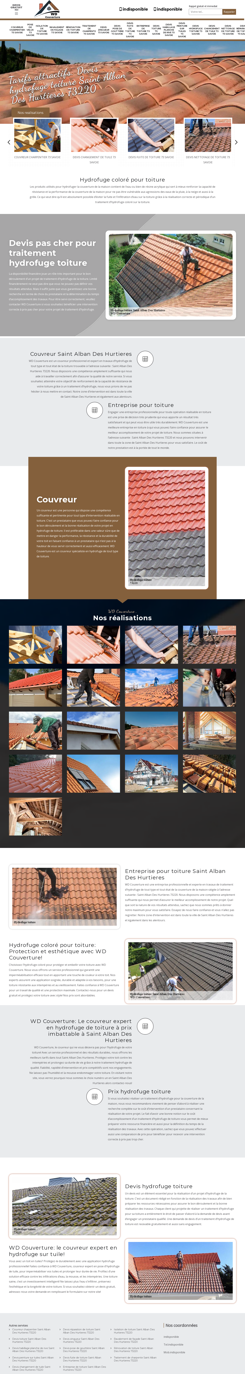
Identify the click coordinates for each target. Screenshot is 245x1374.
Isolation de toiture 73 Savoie (42, 29)
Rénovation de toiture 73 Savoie (73, 30)
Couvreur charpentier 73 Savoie (17, 30)
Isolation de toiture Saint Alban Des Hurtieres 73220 (134, 1331)
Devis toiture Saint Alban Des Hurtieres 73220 (29, 1340)
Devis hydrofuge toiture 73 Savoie (196, 29)
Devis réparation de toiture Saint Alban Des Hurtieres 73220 (81, 1331)
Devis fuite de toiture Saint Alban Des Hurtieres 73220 (82, 1359)
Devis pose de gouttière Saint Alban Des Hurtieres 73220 (84, 1350)
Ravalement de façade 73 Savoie (57, 30)
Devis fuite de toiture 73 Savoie (130, 30)
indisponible (133, 9)
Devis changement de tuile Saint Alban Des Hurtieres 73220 (31, 1368)
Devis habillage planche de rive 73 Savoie (169, 29)
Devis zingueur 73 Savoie (103, 30)
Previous (8, 142)
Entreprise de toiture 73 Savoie (143, 29)
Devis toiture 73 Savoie (156, 29)
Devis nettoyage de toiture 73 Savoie (228, 29)
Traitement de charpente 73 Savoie (89, 29)
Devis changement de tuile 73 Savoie (212, 29)
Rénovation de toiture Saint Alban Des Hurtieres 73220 (133, 1350)
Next (236, 142)
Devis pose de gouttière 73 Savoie (117, 29)
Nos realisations (30, 113)
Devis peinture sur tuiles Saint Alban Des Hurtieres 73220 (33, 1359)
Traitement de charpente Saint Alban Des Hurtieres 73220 (135, 1359)
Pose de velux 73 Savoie (30, 29)
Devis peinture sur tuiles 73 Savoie (182, 30)
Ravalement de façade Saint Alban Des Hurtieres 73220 (134, 1340)
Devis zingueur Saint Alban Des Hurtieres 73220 (81, 1340)
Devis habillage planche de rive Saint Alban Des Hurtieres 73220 (33, 1350)
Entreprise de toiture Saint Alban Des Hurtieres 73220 (84, 1368)
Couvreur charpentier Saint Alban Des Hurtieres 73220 (31, 1331)
